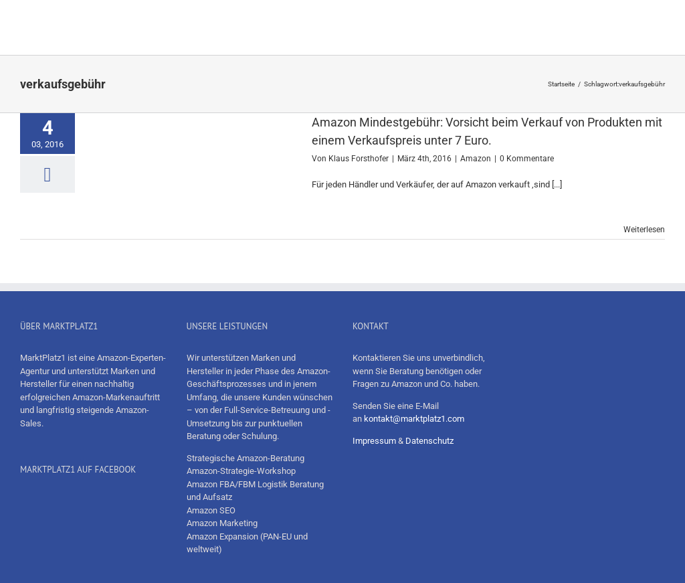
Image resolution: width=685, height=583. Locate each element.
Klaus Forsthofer (358, 158)
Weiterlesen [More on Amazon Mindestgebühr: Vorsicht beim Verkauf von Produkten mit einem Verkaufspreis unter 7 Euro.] (644, 229)
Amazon (475, 158)
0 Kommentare (527, 158)
